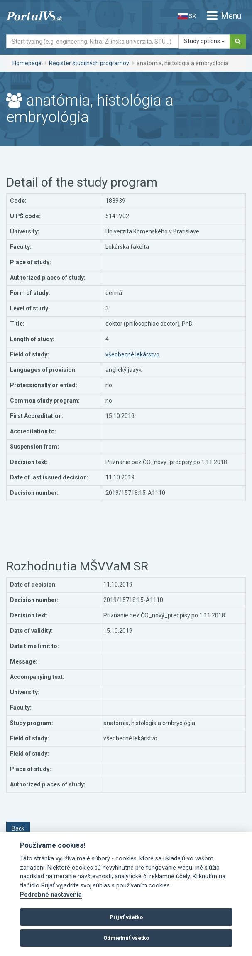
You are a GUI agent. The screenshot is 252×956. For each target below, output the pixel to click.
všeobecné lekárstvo (132, 354)
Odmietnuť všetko (126, 938)
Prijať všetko (126, 917)
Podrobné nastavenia (51, 894)
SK (187, 16)
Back (18, 828)
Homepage (27, 63)
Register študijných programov (89, 63)
